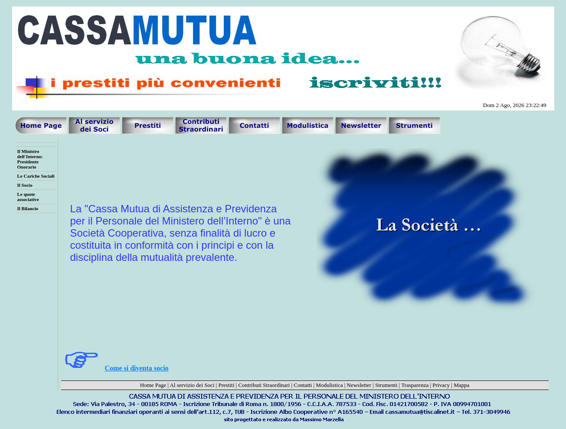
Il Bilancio (28, 208)
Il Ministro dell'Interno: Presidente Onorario (30, 159)
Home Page (153, 385)
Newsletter (359, 385)
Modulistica (329, 385)
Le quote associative (28, 197)
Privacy (441, 385)
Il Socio (25, 185)
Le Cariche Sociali (36, 176)
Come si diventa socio (137, 368)
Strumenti (386, 385)
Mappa (461, 385)
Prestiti (226, 385)
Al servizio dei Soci (192, 385)
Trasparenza (415, 385)
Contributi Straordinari (264, 385)
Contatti (303, 385)
